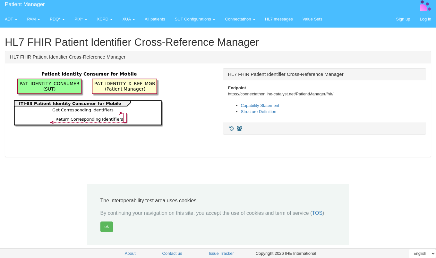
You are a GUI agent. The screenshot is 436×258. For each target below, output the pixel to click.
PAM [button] (33, 19)
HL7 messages (279, 19)
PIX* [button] (80, 19)
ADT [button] (11, 19)
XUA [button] (128, 19)
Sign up (403, 19)
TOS (317, 213)
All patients (155, 19)
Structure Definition (259, 111)
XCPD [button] (105, 19)
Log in (425, 19)
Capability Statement (260, 105)
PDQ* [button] (57, 19)
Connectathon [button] (240, 19)
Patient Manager (25, 4)
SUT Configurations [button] (195, 19)
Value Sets (312, 19)
